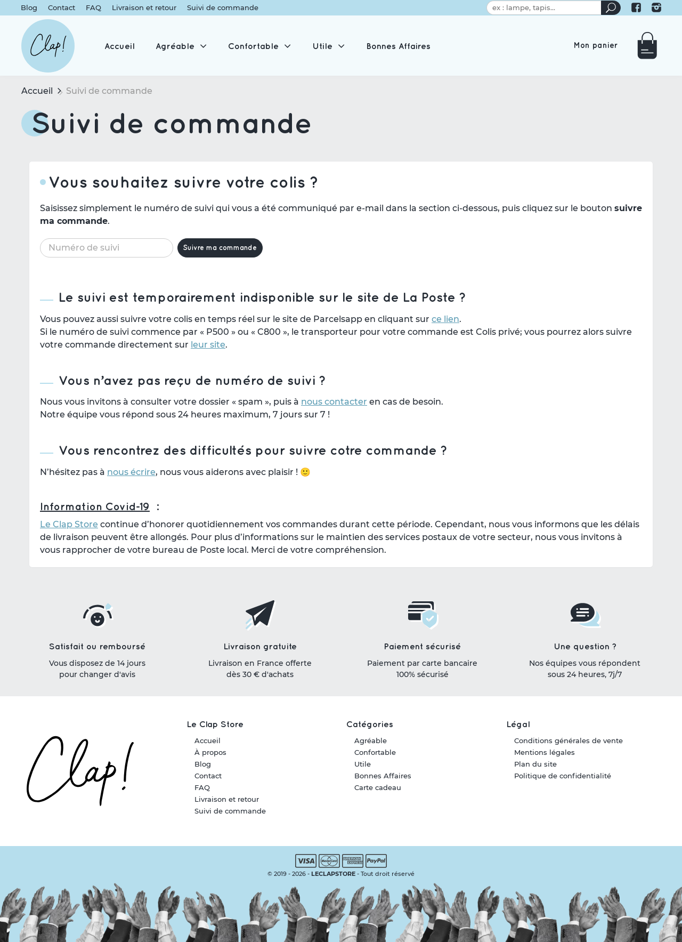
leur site (208, 351)
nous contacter (334, 409)
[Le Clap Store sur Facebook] (635, 9)
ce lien (445, 325)
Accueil (37, 97)
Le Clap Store (69, 531)
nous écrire (131, 479)
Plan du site (535, 764)
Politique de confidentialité (562, 776)
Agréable (370, 741)
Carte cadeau (377, 788)
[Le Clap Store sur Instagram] (656, 9)
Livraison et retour (144, 9)
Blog (29, 9)
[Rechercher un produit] (610, 9)
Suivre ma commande (221, 254)
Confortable (375, 752)
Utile (362, 764)
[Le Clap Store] (48, 51)
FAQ (94, 9)
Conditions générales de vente (568, 741)
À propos (210, 752)
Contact (62, 9)
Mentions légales (544, 752)
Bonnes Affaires (382, 776)
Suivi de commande (223, 9)
